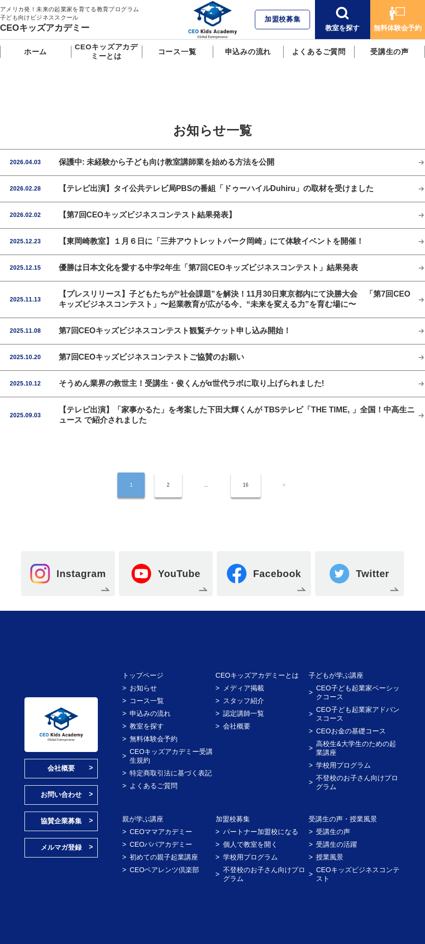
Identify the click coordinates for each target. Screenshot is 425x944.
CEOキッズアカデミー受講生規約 (171, 756)
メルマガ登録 (61, 847)
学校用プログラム (343, 765)
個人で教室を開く (250, 844)
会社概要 (61, 768)
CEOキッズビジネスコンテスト (357, 874)
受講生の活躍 (336, 844)
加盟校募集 (283, 19)
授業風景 (329, 857)
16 (245, 485)
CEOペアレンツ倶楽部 (164, 870)
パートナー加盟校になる (260, 832)
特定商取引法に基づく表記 (171, 773)
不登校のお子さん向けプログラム (357, 782)
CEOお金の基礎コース (350, 731)
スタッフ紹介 (243, 701)
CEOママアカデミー (161, 832)
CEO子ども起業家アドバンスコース (357, 714)
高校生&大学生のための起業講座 (356, 748)
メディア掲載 (243, 688)
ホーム (35, 51)
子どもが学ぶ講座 (336, 675)
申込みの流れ (248, 51)
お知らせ (143, 688)
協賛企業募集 (61, 821)
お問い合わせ (61, 794)
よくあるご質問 (319, 51)
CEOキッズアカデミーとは (106, 51)
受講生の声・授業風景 (343, 819)
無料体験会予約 (398, 19)
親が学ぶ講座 (142, 819)
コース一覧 (177, 51)
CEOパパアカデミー (161, 844)
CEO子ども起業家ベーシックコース (357, 692)
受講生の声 (389, 51)
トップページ (142, 675)
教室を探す (342, 19)
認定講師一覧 (243, 713)
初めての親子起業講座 (164, 857)
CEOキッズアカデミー (44, 28)
